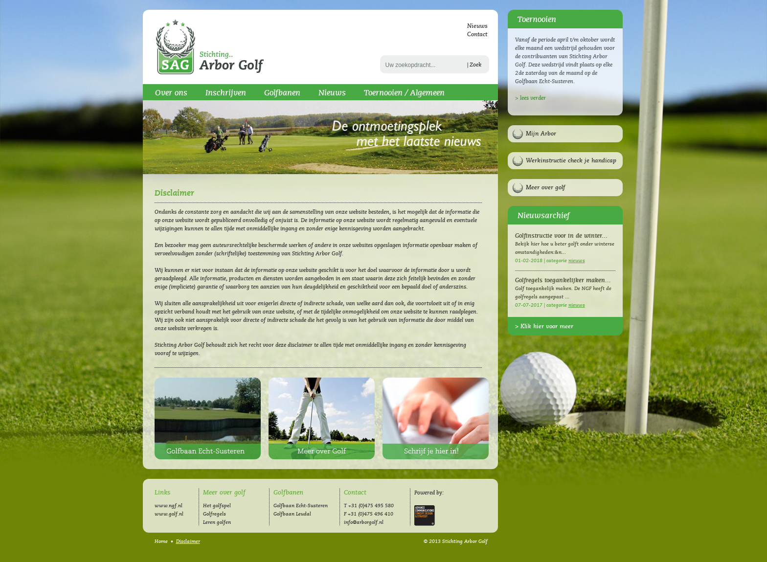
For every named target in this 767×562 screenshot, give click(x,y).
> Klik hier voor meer (544, 326)
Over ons (171, 93)
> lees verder (530, 98)
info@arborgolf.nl (364, 522)
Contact (477, 34)
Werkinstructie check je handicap (571, 160)
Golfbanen (282, 93)
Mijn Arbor (541, 133)
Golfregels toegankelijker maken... (563, 280)
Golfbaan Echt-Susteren (208, 418)
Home (161, 541)
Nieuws (477, 26)
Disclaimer (188, 541)
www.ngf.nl (168, 506)
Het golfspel (217, 506)
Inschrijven (225, 93)
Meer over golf (545, 187)
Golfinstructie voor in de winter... (561, 236)
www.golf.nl (169, 514)
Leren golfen (217, 522)
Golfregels (214, 514)
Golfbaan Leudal (292, 514)
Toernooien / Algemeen (404, 93)
